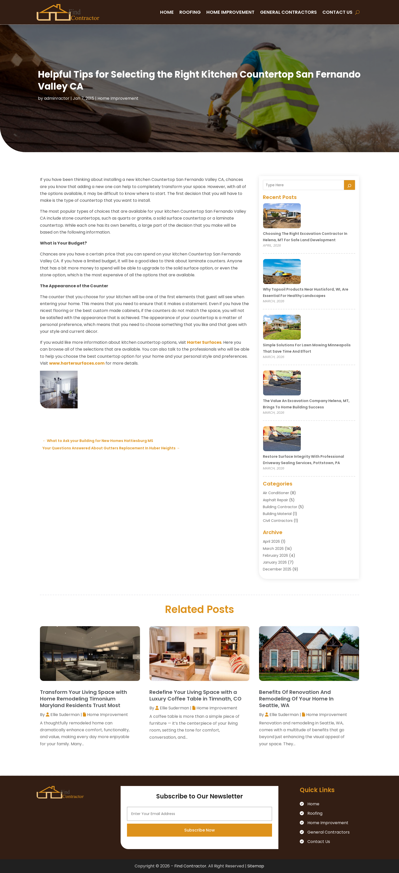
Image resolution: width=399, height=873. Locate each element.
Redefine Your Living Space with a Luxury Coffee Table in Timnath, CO (195, 695)
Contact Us (337, 12)
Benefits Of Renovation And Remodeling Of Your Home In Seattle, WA (296, 699)
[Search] (349, 185)
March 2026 (273, 548)
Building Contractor (280, 506)
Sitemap (255, 866)
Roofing (190, 12)
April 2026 (271, 541)
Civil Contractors (278, 520)
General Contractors (288, 12)
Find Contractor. (190, 866)
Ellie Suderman (65, 715)
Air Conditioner (276, 492)
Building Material (277, 513)
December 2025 (277, 569)
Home (167, 12)
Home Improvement (230, 12)
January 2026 (275, 562)
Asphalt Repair (275, 500)
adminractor (56, 98)
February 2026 (275, 555)
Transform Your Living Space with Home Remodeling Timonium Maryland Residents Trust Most (83, 699)
